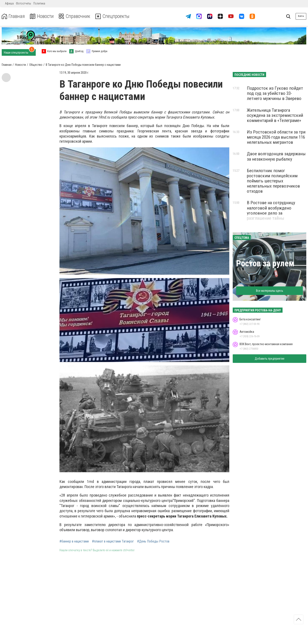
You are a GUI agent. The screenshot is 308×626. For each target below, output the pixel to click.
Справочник (76, 16)
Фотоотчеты (23, 3)
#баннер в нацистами (74, 541)
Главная (13, 16)
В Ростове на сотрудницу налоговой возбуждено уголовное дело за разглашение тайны (271, 210)
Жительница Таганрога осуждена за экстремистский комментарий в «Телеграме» (275, 115)
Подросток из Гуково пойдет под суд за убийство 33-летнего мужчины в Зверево (275, 93)
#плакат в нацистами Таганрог (113, 541)
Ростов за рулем (265, 263)
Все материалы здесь (269, 290)
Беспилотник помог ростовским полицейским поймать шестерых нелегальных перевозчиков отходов (273, 181)
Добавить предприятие (269, 358)
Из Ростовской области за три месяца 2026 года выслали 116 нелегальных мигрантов (276, 137)
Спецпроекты (114, 16)
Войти (301, 16)
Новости (42, 16)
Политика (39, 3)
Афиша (9, 3)
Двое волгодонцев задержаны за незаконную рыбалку (276, 156)
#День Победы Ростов (153, 541)
